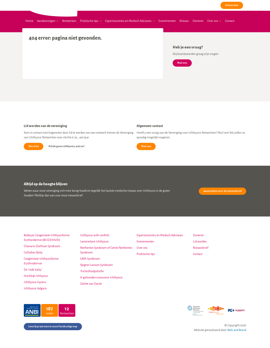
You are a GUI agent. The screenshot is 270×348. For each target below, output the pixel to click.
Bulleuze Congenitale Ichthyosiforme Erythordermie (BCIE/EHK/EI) (47, 238)
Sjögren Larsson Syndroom (96, 265)
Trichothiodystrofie (92, 271)
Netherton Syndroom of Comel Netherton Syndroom (106, 250)
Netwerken (69, 20)
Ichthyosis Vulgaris (35, 288)
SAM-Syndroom (90, 258)
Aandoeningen (46, 20)
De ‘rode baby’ (33, 269)
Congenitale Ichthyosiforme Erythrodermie (41, 261)
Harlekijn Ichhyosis (36, 275)
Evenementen (167, 20)
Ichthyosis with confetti (94, 235)
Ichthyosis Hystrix (35, 282)
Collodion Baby (33, 252)
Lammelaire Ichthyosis (94, 241)
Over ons (212, 20)
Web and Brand (236, 330)
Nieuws (184, 20)
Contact (229, 20)
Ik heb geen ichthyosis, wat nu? (66, 146)
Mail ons (182, 63)
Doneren (198, 20)
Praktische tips (89, 20)
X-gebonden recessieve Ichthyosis (101, 277)
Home (29, 20)
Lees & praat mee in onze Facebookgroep (52, 326)
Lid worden (231, 5)
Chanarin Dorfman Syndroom (42, 246)
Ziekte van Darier (91, 283)
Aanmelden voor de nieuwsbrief (222, 191)
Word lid (33, 146)
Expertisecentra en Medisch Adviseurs (128, 20)
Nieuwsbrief (200, 247)
